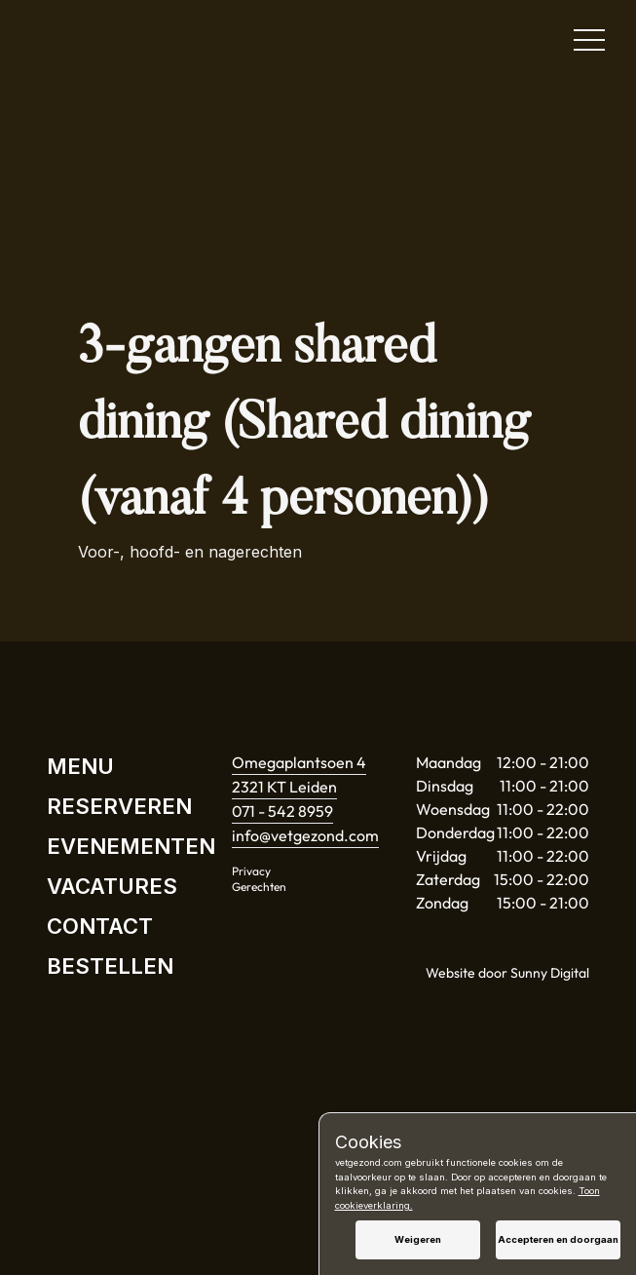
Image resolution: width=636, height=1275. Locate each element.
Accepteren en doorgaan (558, 1239)
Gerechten (259, 886)
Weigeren (417, 1239)
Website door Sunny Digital (507, 973)
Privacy (251, 871)
